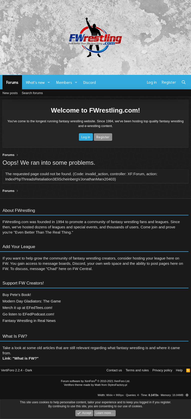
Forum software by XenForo (95, 381)
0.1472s (153, 395)
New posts (10, 93)
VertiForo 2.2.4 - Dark (16, 370)
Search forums (32, 93)
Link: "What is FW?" (21, 361)
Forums (12, 82)
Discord (89, 82)
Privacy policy (162, 370)
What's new (35, 82)
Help (179, 370)
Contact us (114, 370)
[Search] (183, 82)
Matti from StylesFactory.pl (111, 384)
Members (64, 82)
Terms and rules (137, 370)
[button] (48, 82)
